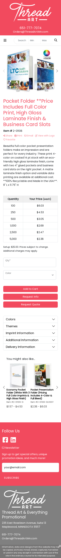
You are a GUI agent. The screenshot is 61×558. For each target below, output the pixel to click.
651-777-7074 (30, 28)
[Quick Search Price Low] (34, 40)
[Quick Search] (21, 40)
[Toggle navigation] (5, 40)
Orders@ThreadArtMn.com (30, 32)
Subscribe (11, 478)
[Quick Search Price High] (46, 40)
